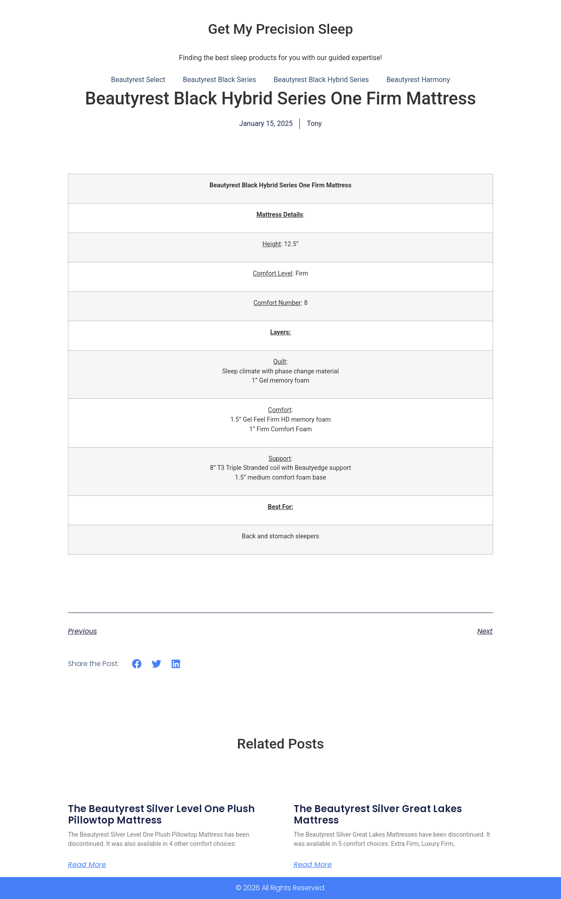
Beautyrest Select (138, 79)
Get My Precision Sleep (280, 29)
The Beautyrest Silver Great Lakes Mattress (378, 814)
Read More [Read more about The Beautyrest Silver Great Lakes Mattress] (313, 864)
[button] (137, 664)
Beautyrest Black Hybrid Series (321, 79)
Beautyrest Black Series (219, 79)
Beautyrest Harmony (418, 79)
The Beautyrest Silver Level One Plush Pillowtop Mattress (161, 814)
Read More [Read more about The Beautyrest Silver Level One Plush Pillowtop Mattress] (87, 864)
